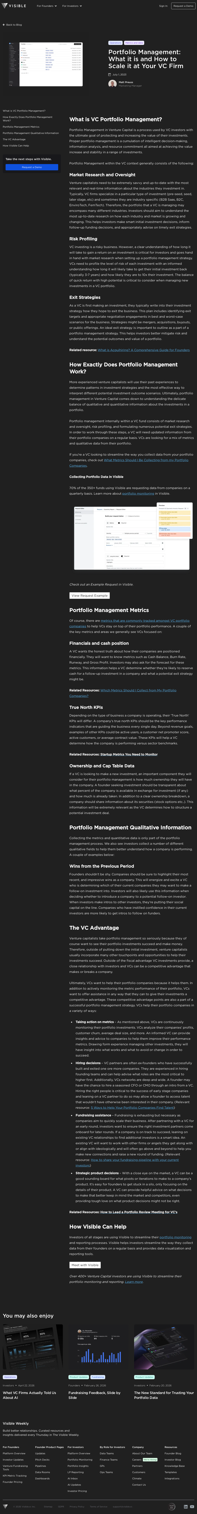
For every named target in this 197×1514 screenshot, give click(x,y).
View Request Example (90, 595)
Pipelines (40, 1466)
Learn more (134, 1282)
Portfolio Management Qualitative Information (31, 133)
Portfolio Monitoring (80, 1459)
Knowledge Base (175, 1466)
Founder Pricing (12, 1482)
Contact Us (139, 1484)
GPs (102, 1466)
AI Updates (74, 1484)
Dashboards (42, 1478)
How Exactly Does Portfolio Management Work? (27, 119)
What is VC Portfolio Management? (24, 110)
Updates (40, 1453)
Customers (138, 1472)
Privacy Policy (77, 1506)
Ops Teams (106, 1472)
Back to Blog (12, 24)
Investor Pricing (77, 1491)
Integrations (172, 1478)
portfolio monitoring (138, 493)
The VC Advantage (14, 139)
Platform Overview (14, 1453)
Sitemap (48, 1506)
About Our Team (142, 1453)
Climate (136, 1478)
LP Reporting (76, 1472)
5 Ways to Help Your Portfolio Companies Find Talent (132, 1107)
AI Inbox (73, 1478)
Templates (171, 1472)
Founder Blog (173, 1453)
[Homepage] (13, 5)
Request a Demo (183, 6)
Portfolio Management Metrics (21, 126)
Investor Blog (173, 1459)
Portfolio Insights (78, 1466)
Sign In (163, 6)
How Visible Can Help (16, 145)
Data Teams (107, 1453)
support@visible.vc (122, 1506)
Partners (137, 1466)
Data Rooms (42, 1472)
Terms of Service (98, 1506)
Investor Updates (13, 1459)
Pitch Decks (42, 1459)
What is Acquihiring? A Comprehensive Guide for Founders (144, 350)
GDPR (61, 1506)
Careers (144, 1459)
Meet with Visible (85, 1265)
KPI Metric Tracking (14, 1475)
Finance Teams (109, 1459)
